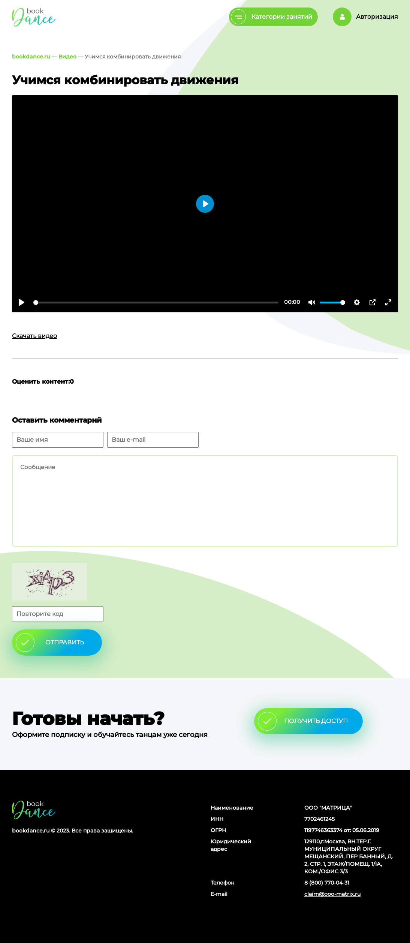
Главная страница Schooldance (33, 17)
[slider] (155, 302)
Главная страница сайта (33, 809)
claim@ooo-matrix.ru (332, 894)
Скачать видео (34, 336)
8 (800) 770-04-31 (326, 882)
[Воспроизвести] (22, 302)
